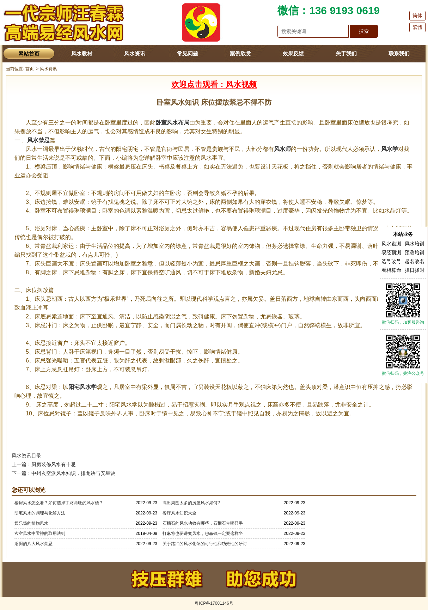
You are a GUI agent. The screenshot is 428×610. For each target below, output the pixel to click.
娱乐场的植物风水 (31, 523)
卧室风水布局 (172, 123)
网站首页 (28, 54)
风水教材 (81, 53)
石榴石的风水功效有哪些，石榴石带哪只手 (203, 523)
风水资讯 (134, 53)
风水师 (282, 149)
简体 (417, 15)
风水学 (389, 149)
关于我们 (346, 53)
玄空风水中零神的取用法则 (39, 533)
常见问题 (187, 53)
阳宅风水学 (82, 387)
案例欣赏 (240, 53)
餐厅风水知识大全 (179, 513)
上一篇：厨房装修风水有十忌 (44, 464)
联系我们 (399, 53)
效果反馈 (293, 53)
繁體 (417, 27)
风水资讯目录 (26, 455)
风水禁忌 (38, 140)
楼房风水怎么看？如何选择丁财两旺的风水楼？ (58, 502)
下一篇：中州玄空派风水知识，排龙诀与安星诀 (63, 473)
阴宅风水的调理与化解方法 (39, 513)
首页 (29, 68)
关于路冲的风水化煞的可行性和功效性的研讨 (205, 543)
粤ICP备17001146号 (214, 603)
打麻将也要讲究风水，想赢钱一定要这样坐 (203, 533)
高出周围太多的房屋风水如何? (191, 502)
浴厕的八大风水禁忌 (33, 543)
